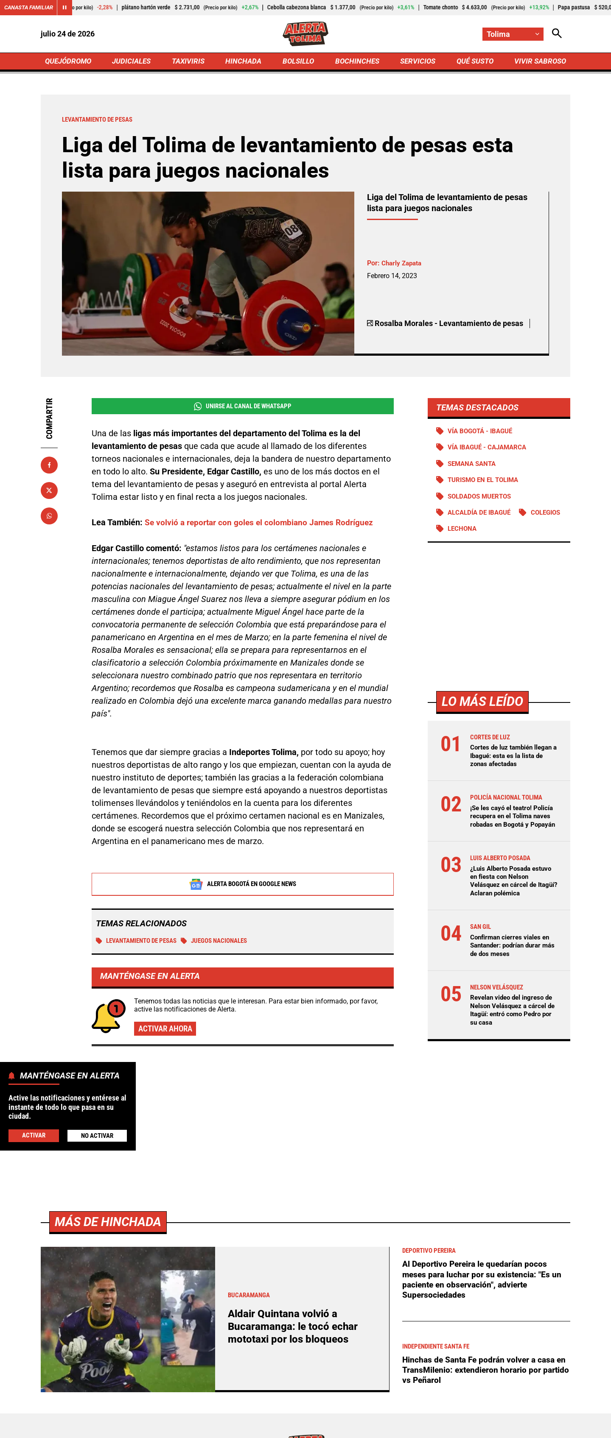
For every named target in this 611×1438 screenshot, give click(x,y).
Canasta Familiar (30, 7)
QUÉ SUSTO (473, 62)
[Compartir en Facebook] (49, 466)
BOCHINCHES (355, 62)
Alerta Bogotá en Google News (243, 887)
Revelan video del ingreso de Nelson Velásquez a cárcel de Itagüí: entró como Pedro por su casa (513, 1022)
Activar (33, 1135)
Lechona (516, 533)
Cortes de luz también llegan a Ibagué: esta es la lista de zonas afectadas (513, 760)
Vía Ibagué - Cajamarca (490, 450)
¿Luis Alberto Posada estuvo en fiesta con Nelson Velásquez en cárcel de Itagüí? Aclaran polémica (513, 893)
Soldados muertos (482, 500)
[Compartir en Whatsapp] (49, 517)
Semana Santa (474, 467)
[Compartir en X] (49, 492)
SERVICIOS (415, 62)
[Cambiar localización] (512, 34)
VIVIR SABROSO (539, 62)
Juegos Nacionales (225, 944)
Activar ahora (167, 1032)
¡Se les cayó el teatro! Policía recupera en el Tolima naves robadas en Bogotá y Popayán (508, 824)
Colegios (464, 533)
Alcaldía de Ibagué (482, 516)
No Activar (97, 1135)
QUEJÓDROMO (70, 62)
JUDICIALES (133, 62)
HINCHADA (244, 62)
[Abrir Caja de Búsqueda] (557, 34)
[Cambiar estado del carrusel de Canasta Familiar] (68, 7)
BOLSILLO (298, 62)
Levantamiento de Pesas (140, 944)
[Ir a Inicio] (305, 34)
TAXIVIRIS (190, 62)
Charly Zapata (402, 265)
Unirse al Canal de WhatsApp (242, 408)
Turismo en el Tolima (486, 483)
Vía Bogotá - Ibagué (482, 433)
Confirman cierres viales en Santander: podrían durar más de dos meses (512, 957)
